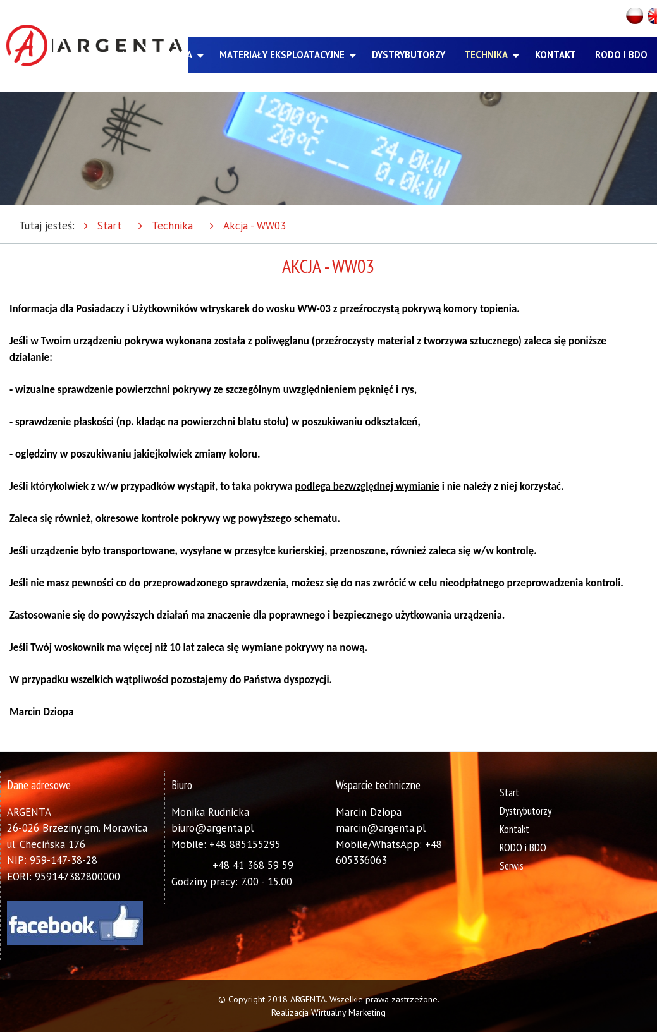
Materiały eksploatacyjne (282, 55)
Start (109, 226)
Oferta (175, 55)
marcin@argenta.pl (381, 828)
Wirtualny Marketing (348, 1012)
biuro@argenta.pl (212, 828)
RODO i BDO (621, 55)
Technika (486, 55)
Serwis (512, 866)
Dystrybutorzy (408, 55)
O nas (126, 55)
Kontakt (555, 55)
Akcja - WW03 (254, 226)
